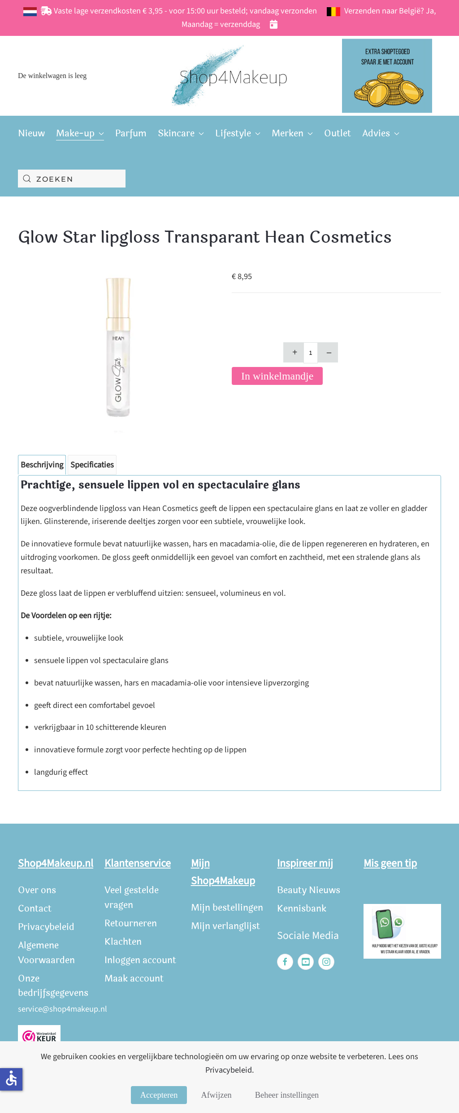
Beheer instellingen (287, 1095)
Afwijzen (216, 1095)
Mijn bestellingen (227, 908)
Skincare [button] (181, 133)
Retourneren (130, 923)
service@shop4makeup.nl (62, 1009)
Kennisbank (301, 909)
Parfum (131, 133)
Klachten (123, 942)
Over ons (37, 890)
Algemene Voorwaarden (46, 952)
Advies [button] (380, 133)
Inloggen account (140, 960)
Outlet (337, 133)
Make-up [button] (80, 133)
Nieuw (31, 133)
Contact (35, 909)
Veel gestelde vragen (131, 897)
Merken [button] (292, 133)
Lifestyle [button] (237, 133)
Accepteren (159, 1095)
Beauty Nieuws (308, 890)
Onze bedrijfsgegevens (53, 986)
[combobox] (72, 179)
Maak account (134, 979)
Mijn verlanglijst (225, 926)
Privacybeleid (46, 927)
